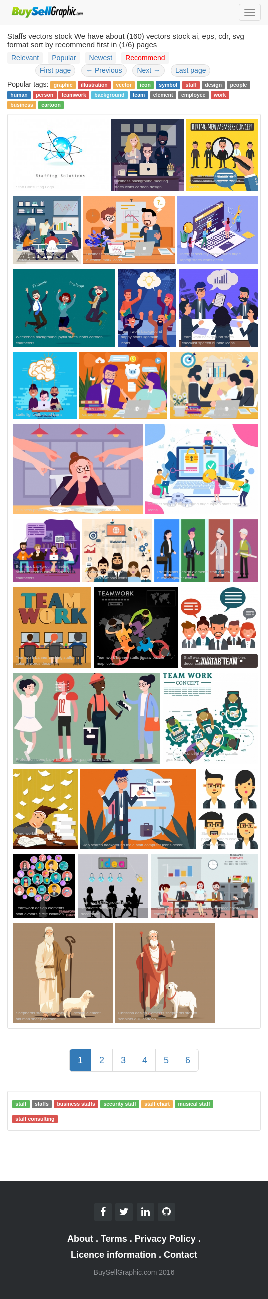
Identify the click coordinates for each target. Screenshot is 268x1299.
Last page (190, 70)
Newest (101, 58)
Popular (64, 58)
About (80, 1239)
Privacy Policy (165, 1239)
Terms (114, 1239)
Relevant (25, 58)
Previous (104, 70)
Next (148, 70)
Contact (180, 1255)
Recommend (145, 58)
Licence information (113, 1255)
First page (55, 70)
